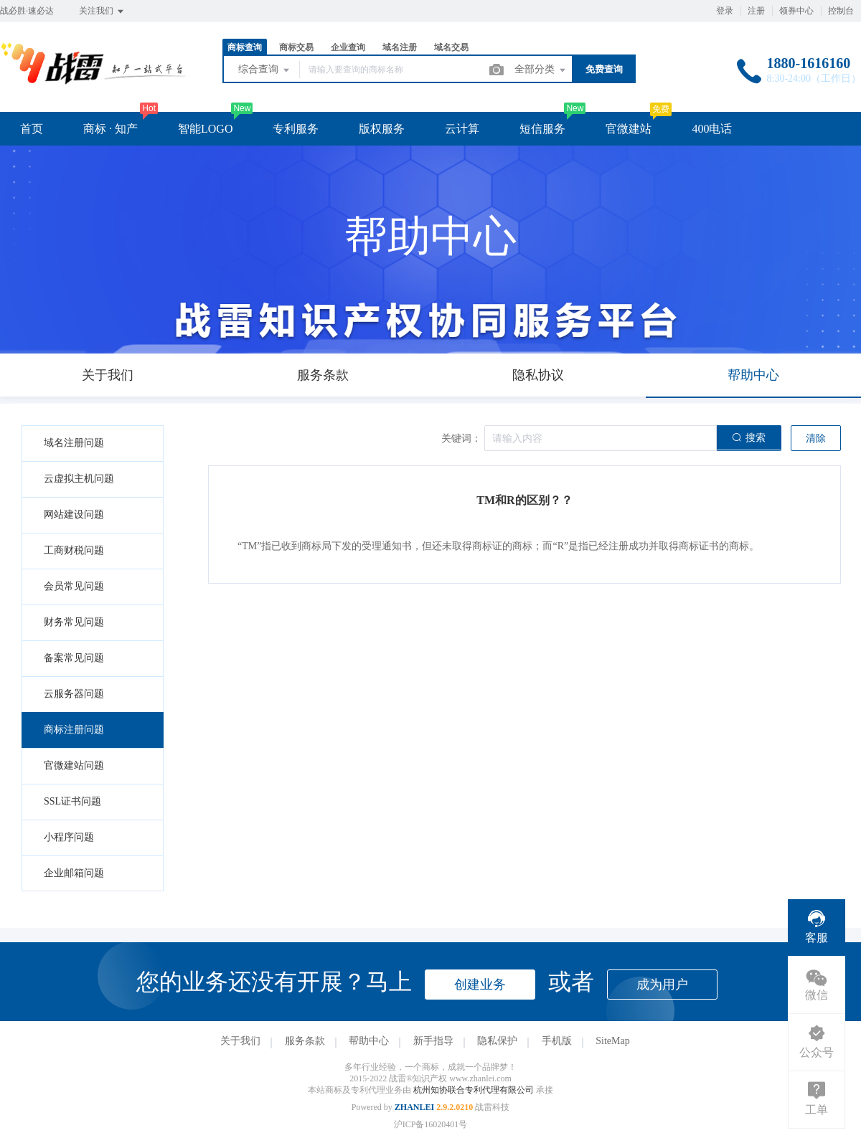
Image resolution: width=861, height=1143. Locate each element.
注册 (756, 11)
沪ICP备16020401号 (431, 1124)
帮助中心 (369, 1040)
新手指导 (433, 1040)
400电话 (712, 129)
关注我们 (102, 11)
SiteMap (612, 1040)
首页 (31, 129)
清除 (816, 438)
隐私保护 (497, 1040)
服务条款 (305, 1040)
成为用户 (662, 984)
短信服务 (542, 129)
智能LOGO (205, 129)
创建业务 (480, 984)
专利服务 (296, 129)
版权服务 (382, 129)
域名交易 (451, 47)
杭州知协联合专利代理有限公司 (474, 1090)
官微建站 (628, 129)
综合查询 (264, 70)
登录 (724, 11)
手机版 (557, 1040)
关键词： (461, 438)
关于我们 (240, 1040)
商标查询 (244, 47)
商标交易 (296, 47)
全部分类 (541, 70)
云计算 (462, 129)
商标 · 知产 (110, 129)
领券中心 (796, 11)
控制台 (841, 11)
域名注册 (399, 47)
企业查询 (348, 47)
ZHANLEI (414, 1107)
